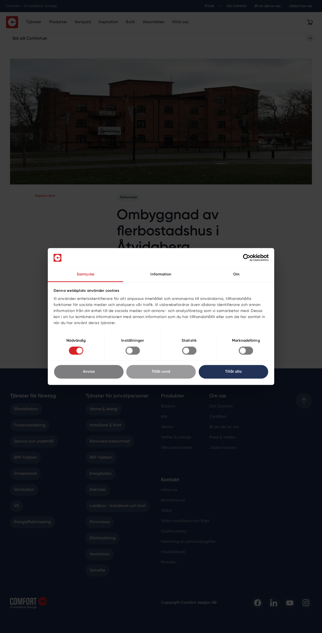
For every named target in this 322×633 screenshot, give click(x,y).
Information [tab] (160, 274)
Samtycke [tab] (85, 274)
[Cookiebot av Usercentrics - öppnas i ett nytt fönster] (247, 258)
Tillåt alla (233, 371)
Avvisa (89, 371)
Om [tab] (236, 274)
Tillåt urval (161, 371)
